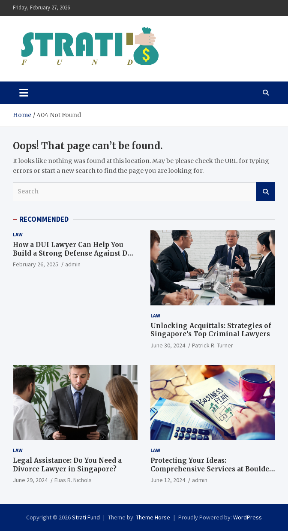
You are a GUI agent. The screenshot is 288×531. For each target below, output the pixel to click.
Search (265, 191)
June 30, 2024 (167, 345)
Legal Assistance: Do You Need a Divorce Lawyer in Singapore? (67, 464)
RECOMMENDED (44, 219)
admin (73, 264)
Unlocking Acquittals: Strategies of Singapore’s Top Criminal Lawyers (210, 330)
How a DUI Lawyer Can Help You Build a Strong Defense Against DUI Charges (74, 253)
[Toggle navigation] (24, 92)
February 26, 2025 (35, 264)
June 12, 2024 (167, 480)
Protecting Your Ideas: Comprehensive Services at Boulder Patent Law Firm (211, 468)
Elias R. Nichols (73, 480)
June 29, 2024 (30, 480)
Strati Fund (86, 517)
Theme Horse (153, 517)
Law (18, 234)
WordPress (247, 517)
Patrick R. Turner (212, 345)
